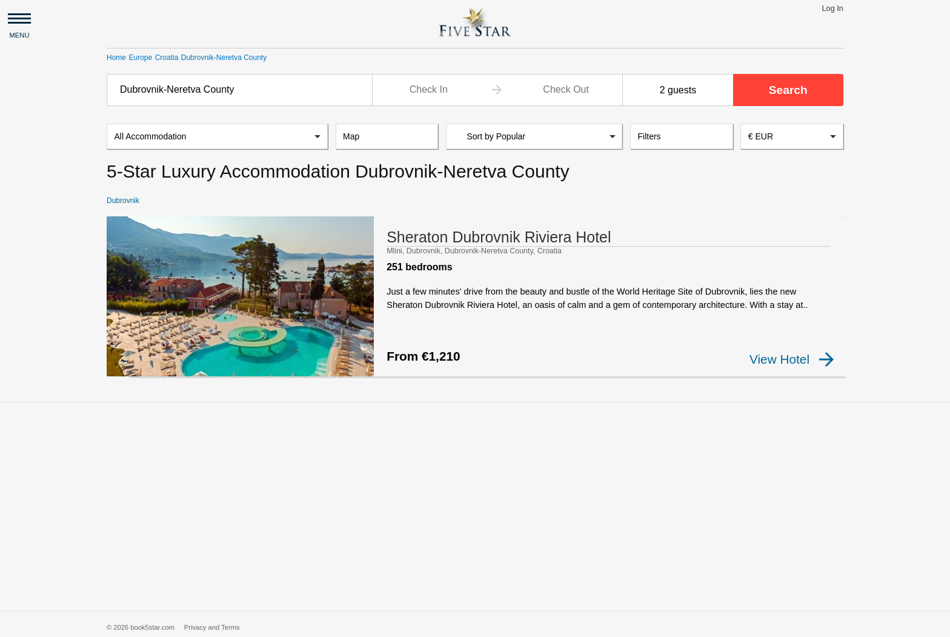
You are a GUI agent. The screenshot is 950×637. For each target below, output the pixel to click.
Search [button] (788, 90)
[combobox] (239, 90)
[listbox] (217, 138)
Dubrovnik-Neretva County (224, 57)
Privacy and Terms (212, 622)
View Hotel (791, 361)
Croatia (167, 57)
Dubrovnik (123, 202)
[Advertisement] (475, 502)
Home (116, 57)
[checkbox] (126, 369)
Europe (140, 57)
